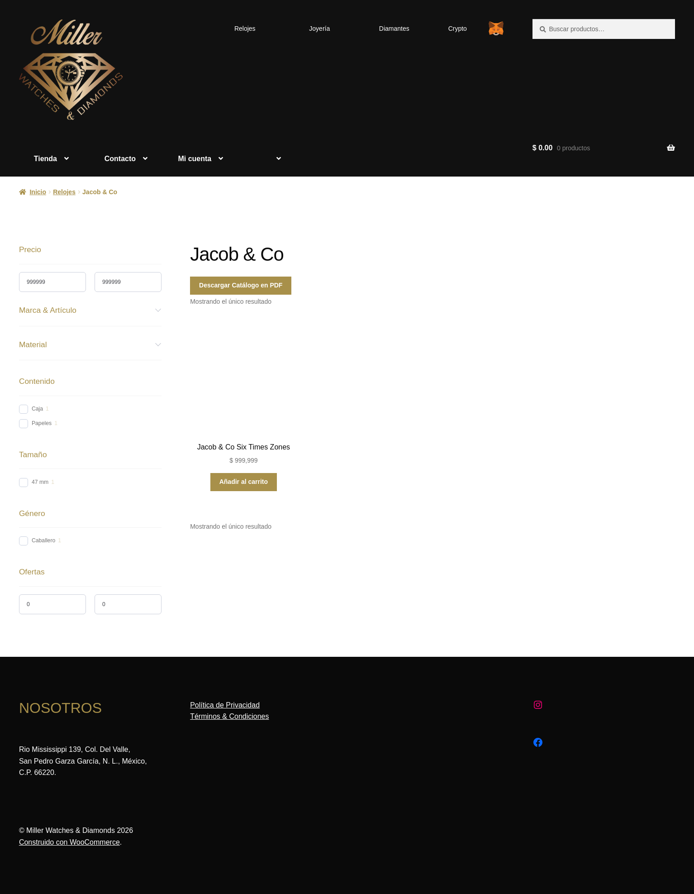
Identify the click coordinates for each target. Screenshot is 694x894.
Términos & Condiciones (229, 716)
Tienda (45, 159)
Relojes (245, 28)
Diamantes (394, 28)
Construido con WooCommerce (69, 842)
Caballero (43, 540)
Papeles (42, 423)
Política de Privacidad (225, 705)
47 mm (40, 482)
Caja (37, 409)
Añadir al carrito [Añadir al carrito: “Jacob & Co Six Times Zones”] (243, 481)
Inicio (37, 192)
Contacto (120, 159)
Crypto (457, 28)
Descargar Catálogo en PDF (240, 285)
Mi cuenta (194, 159)
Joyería (319, 28)
